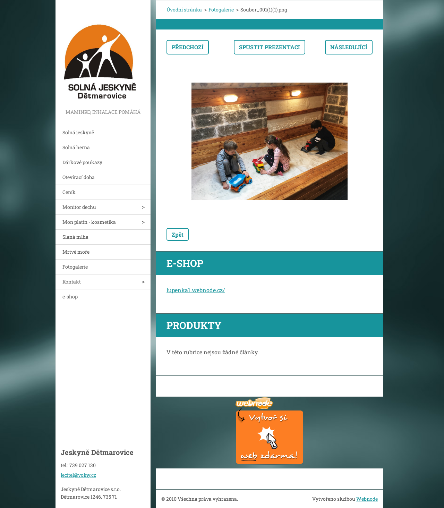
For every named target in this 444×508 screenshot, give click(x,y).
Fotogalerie (75, 266)
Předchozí (188, 47)
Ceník (69, 192)
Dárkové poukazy (82, 162)
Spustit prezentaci (269, 47)
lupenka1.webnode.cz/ (195, 290)
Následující (348, 47)
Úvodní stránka (184, 9)
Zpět (177, 234)
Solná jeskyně (78, 132)
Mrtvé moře (75, 251)
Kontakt (71, 281)
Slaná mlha (75, 237)
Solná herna (76, 147)
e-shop (70, 296)
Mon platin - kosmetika (89, 222)
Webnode (367, 499)
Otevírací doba (78, 177)
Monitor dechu (79, 207)
